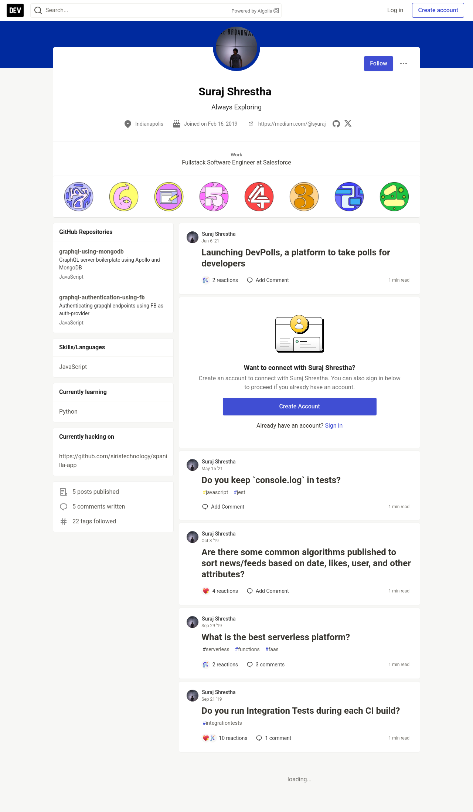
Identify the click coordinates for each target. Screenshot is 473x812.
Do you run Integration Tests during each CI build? (300, 711)
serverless (216, 649)
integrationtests (222, 723)
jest (239, 492)
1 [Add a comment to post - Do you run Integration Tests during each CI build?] (273, 738)
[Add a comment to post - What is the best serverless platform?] (220, 664)
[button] (78, 196)
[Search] (38, 10)
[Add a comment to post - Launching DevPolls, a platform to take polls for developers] (220, 280)
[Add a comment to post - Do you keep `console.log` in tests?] (223, 507)
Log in (395, 10)
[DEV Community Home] (15, 10)
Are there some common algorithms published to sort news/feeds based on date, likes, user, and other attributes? (306, 563)
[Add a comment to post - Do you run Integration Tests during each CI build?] (225, 738)
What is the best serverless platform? (275, 637)
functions (247, 649)
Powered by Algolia (255, 11)
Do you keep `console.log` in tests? (271, 480)
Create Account (299, 406)
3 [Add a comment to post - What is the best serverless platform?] (265, 664)
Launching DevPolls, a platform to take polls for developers (295, 258)
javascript (215, 492)
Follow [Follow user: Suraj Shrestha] (378, 63)
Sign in (334, 425)
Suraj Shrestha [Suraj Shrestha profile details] (218, 234)
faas (272, 649)
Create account (438, 10)
